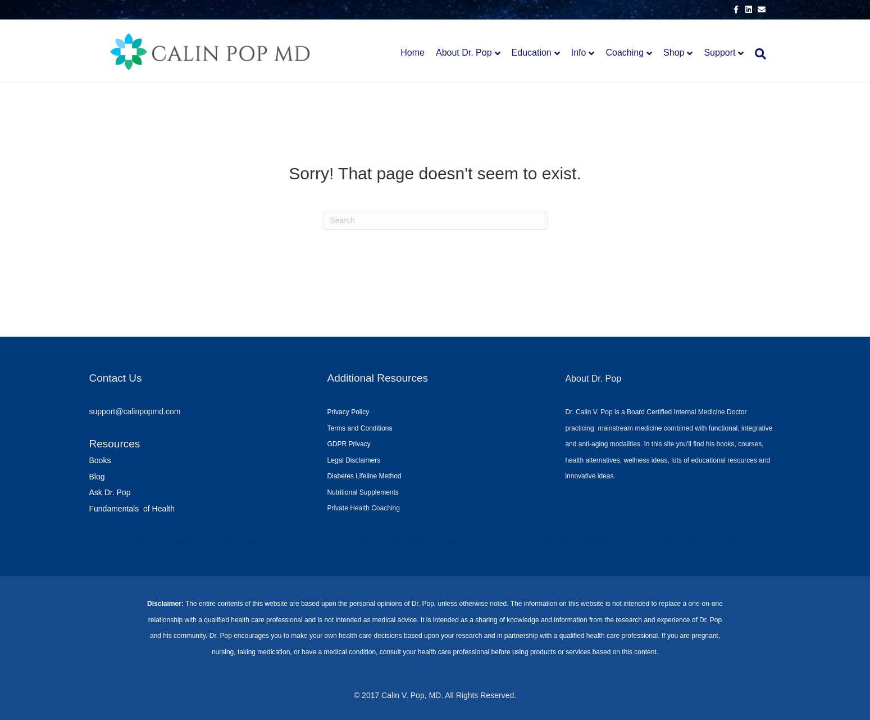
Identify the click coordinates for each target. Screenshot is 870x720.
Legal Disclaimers (353, 460)
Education (532, 52)
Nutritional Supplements (362, 492)
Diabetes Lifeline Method (364, 476)
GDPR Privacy (348, 444)
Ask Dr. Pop (110, 492)
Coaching (624, 52)
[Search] (757, 54)
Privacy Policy (348, 412)
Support (719, 52)
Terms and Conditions (359, 428)
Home (412, 52)
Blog (97, 476)
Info (578, 52)
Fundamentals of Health (132, 508)
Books (100, 460)
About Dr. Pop (464, 52)
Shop (673, 52)
